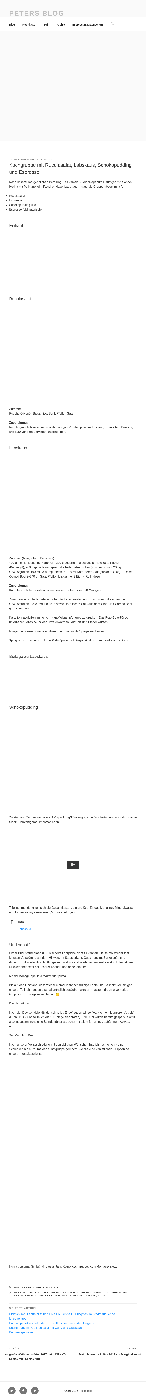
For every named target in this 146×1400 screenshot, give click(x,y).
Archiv (61, 24)
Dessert (20, 1293)
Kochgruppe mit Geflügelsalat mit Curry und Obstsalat (45, 1327)
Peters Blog (36, 13)
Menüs (66, 1296)
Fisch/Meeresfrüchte (45, 1293)
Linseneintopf (18, 1318)
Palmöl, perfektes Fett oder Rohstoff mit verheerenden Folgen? (51, 1323)
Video (102, 1296)
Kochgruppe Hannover (42, 1296)
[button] (112, 24)
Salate (91, 1296)
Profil (46, 24)
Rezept (78, 1296)
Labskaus (24, 929)
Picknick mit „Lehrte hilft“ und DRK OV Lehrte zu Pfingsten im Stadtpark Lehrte (62, 1314)
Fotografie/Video (27, 1287)
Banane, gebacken (21, 1332)
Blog (12, 24)
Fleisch (69, 1293)
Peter (48, 159)
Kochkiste (28, 24)
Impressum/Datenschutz (87, 24)
